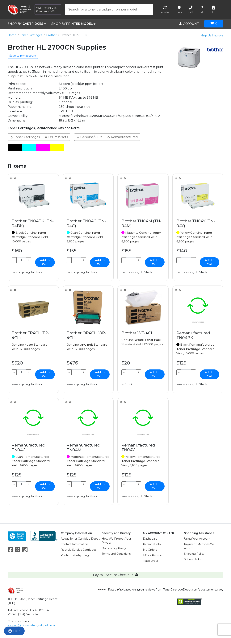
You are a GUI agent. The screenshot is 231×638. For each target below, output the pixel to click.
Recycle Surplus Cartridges (78, 549)
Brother (51, 35)
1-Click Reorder (153, 555)
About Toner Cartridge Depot (80, 538)
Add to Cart (45, 262)
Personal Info (152, 544)
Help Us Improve (212, 35)
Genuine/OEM (89, 137)
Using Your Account (197, 538)
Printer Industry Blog (75, 555)
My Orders (150, 549)
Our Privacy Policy (114, 548)
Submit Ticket (193, 559)
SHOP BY (27, 24)
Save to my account (22, 55)
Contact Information (74, 544)
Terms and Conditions (116, 553)
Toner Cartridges (31, 35)
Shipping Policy (194, 553)
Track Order (150, 560)
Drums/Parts (56, 137)
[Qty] (21, 260)
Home (12, 35)
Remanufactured (122, 137)
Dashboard (150, 538)
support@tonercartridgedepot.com (31, 625)
